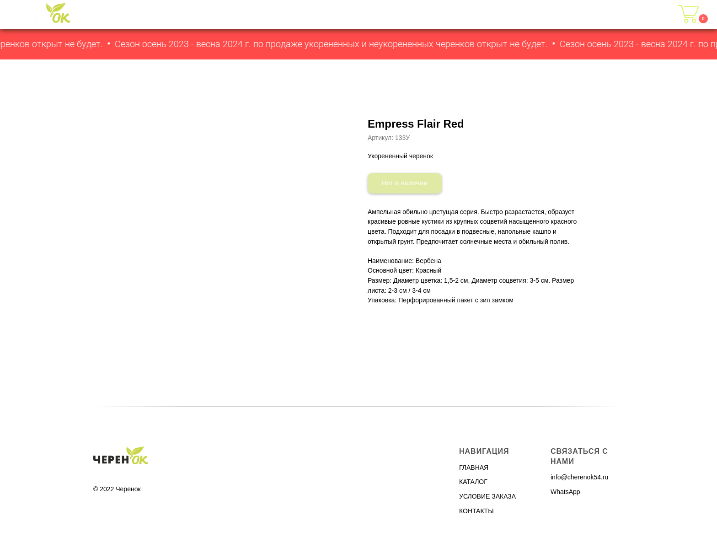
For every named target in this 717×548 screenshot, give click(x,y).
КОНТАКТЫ (636, 14)
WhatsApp (565, 491)
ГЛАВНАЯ (454, 14)
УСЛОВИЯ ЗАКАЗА (566, 14)
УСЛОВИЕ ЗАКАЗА (487, 496)
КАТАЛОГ (501, 14)
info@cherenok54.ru (579, 477)
